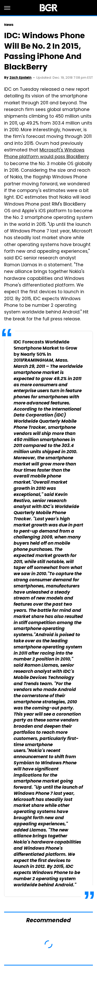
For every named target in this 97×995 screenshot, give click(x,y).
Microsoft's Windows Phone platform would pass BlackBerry (46, 154)
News (8, 25)
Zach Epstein (20, 77)
